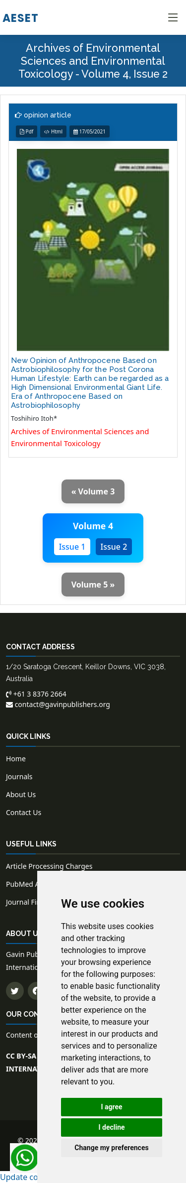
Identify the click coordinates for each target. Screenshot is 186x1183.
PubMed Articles (32, 884)
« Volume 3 (93, 491)
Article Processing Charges (49, 866)
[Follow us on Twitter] (15, 991)
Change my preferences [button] (111, 1148)
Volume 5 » (93, 584)
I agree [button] (111, 1107)
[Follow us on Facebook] (37, 991)
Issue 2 (114, 546)
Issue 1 (72, 546)
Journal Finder (29, 902)
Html (53, 131)
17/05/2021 (89, 131)
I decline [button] (111, 1127)
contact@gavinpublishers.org (58, 704)
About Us (21, 794)
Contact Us (23, 812)
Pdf (26, 131)
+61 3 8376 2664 (36, 694)
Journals (19, 776)
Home (16, 758)
